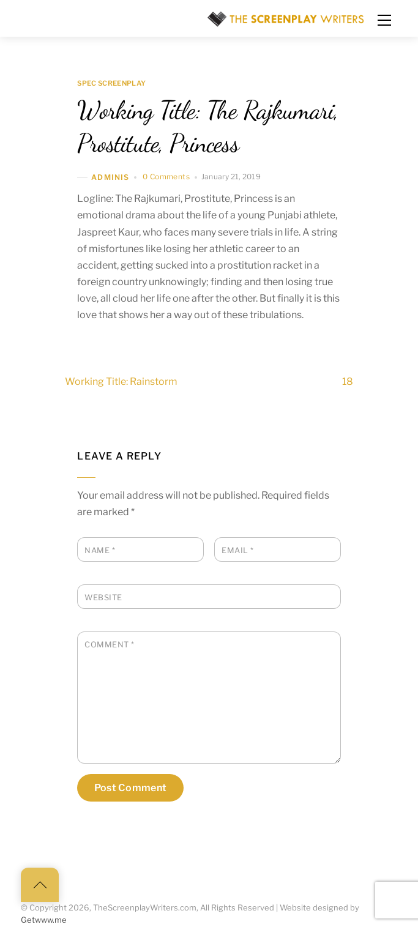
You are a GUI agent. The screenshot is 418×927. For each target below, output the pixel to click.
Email (238, 550)
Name (99, 550)
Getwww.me (44, 920)
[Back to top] (40, 885)
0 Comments (166, 176)
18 (369, 382)
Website (103, 597)
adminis (110, 177)
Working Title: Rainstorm (99, 382)
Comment (109, 644)
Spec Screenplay (111, 84)
